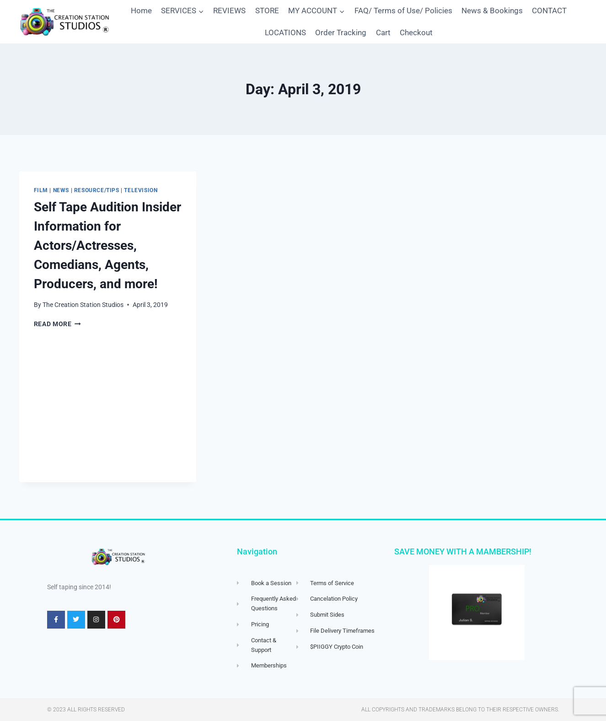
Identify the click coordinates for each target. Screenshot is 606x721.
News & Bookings (492, 10)
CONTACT (549, 10)
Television (140, 190)
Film (41, 190)
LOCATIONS (285, 32)
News (61, 190)
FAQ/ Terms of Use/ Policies (403, 10)
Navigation (257, 551)
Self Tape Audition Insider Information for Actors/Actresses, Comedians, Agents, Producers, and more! (107, 245)
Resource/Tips (96, 190)
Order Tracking (340, 32)
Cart (383, 32)
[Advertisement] (107, 414)
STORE (267, 10)
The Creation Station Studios (83, 304)
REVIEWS (229, 10)
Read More (57, 324)
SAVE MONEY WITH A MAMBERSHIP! (462, 551)
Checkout (416, 32)
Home (141, 10)
